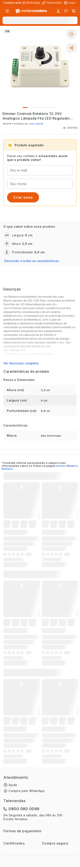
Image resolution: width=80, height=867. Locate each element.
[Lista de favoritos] (66, 11)
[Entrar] (58, 11)
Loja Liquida (36, 123)
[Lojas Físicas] (70, 2)
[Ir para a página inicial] (31, 11)
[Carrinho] (73, 11)
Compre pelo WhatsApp (27, 791)
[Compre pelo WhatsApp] (32, 2)
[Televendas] (52, 2)
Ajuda (13, 785)
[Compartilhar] (71, 48)
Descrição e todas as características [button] (31, 261)
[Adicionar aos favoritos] (71, 34)
